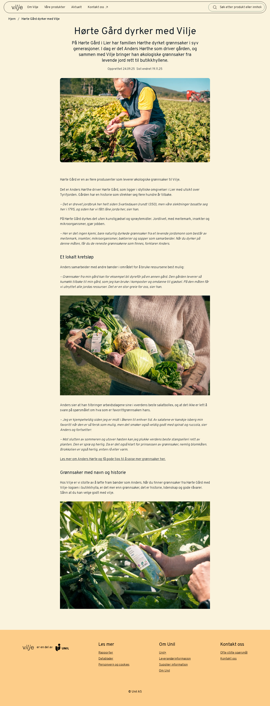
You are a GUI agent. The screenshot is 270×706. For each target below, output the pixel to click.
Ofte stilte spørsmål (234, 653)
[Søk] (215, 7)
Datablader (105, 659)
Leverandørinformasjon (175, 659)
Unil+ (162, 653)
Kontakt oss (98, 7)
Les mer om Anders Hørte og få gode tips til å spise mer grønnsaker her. (113, 459)
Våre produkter (54, 7)
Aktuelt (76, 7)
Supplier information (173, 665)
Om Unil (164, 671)
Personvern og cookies (113, 665)
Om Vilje (32, 7)
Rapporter (105, 653)
